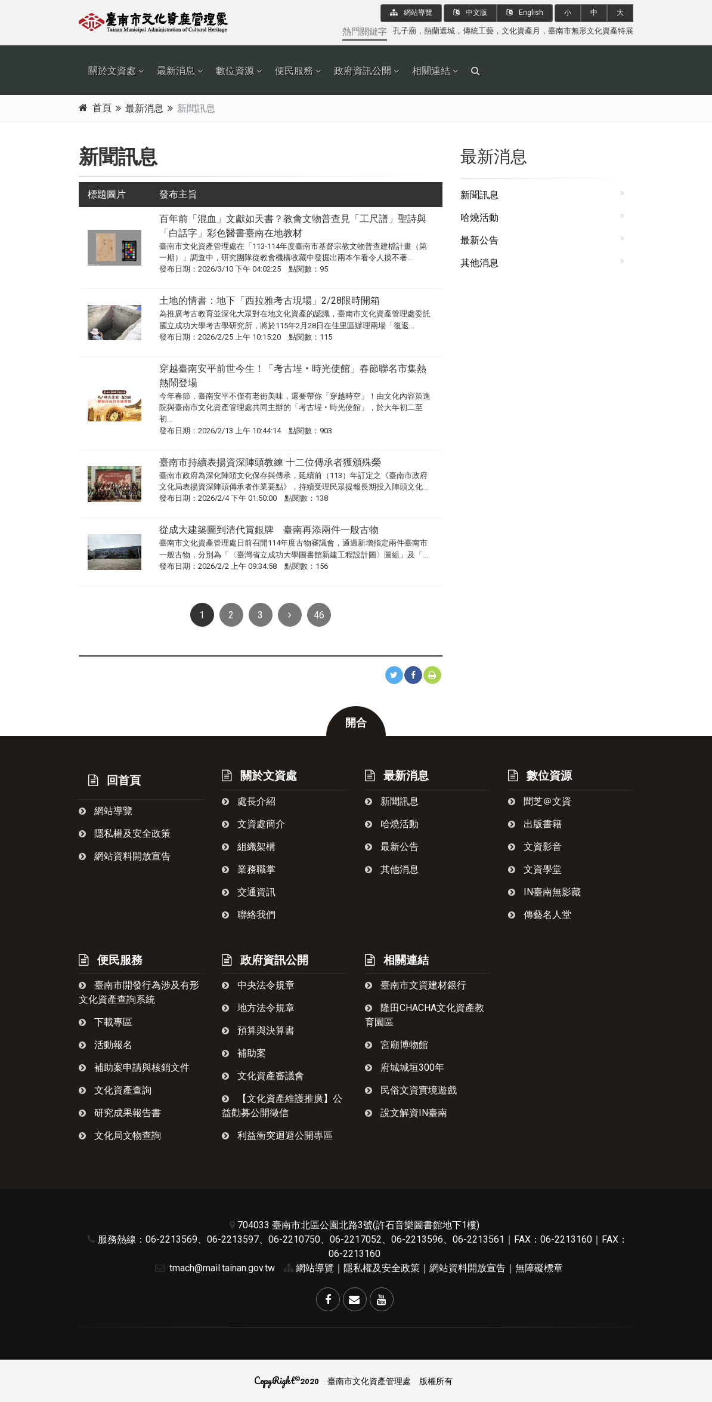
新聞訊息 (479, 195)
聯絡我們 (248, 914)
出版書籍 (535, 824)
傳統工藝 (478, 30)
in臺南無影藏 (544, 892)
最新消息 (176, 70)
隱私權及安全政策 (125, 833)
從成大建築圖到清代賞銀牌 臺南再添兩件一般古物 (269, 529)
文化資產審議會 (263, 1075)
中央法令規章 (258, 985)
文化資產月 (521, 30)
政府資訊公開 (362, 70)
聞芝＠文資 (539, 801)
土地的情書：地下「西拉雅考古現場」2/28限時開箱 (269, 300)
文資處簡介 (253, 824)
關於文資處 (112, 70)
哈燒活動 (479, 217)
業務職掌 (248, 869)
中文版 (470, 12)
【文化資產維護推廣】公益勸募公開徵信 (282, 1105)
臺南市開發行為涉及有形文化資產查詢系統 (139, 992)
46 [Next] (319, 615)
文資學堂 (535, 869)
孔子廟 (404, 30)
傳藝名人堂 (539, 914)
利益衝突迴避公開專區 (277, 1135)
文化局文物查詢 (120, 1135)
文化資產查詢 (115, 1090)
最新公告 (479, 240)
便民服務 (294, 70)
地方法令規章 (258, 1007)
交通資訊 (248, 892)
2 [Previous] (231, 615)
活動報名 (105, 1044)
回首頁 (114, 780)
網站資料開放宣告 (125, 856)
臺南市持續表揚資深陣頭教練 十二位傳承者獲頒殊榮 (270, 462)
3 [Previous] (260, 615)
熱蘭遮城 (439, 30)
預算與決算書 (258, 1030)
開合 (356, 723)
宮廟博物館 (396, 1044)
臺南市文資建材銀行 (415, 985)
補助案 (244, 1053)
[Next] (290, 615)
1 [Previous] (202, 615)
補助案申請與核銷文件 (134, 1067)
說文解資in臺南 (406, 1112)
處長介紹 (248, 801)
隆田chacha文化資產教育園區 (424, 1015)
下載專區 (105, 1022)
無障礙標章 (539, 1268)
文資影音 (535, 846)
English (524, 12)
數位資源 (235, 70)
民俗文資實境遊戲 (411, 1090)
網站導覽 (411, 12)
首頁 (102, 107)
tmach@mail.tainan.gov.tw (212, 1268)
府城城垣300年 (404, 1067)
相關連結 (431, 70)
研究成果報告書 (120, 1112)
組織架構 (248, 846)
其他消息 (479, 263)
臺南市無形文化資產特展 (590, 30)
